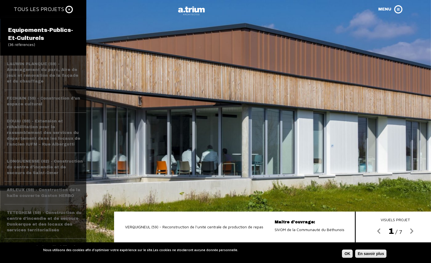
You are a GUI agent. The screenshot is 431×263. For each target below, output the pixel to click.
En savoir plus (371, 254)
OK (347, 254)
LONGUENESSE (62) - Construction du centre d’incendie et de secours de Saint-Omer (45, 167)
